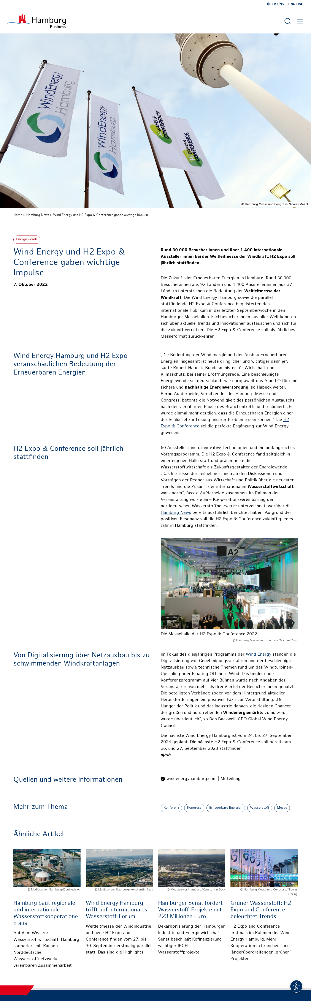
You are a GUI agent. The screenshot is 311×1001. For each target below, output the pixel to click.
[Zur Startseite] (36, 21)
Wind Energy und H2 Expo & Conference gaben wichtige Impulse (101, 215)
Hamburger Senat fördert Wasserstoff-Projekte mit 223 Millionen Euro (190, 910)
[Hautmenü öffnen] (300, 21)
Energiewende (27, 239)
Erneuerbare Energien (225, 808)
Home (17, 215)
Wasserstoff (259, 808)
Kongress (194, 808)
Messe (282, 808)
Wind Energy (259, 655)
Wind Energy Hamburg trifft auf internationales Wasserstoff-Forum (116, 910)
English (296, 4)
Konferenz (171, 808)
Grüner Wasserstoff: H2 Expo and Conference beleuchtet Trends (260, 910)
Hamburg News (37, 215)
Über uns (275, 4)
